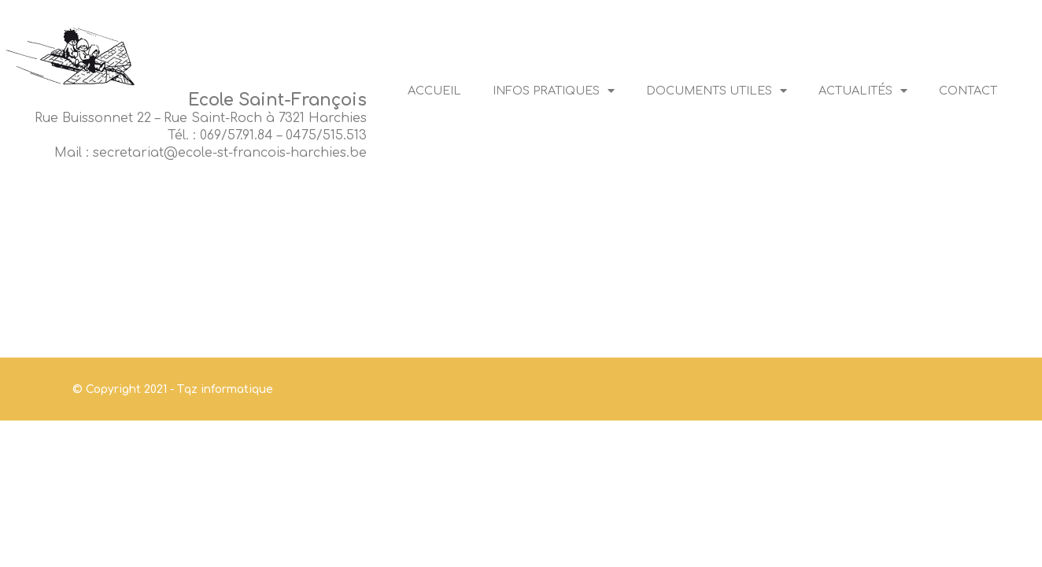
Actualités (862, 91)
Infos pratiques (554, 91)
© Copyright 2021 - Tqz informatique (172, 389)
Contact (968, 90)
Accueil (434, 90)
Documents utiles (716, 91)
